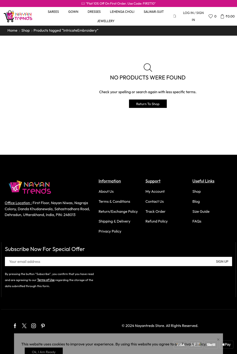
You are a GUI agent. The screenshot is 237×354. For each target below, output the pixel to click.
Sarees (53, 12)
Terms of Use (46, 280)
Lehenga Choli (122, 12)
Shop (25, 30)
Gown (73, 12)
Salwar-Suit (154, 12)
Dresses (94, 12)
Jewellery (106, 21)
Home (12, 30)
